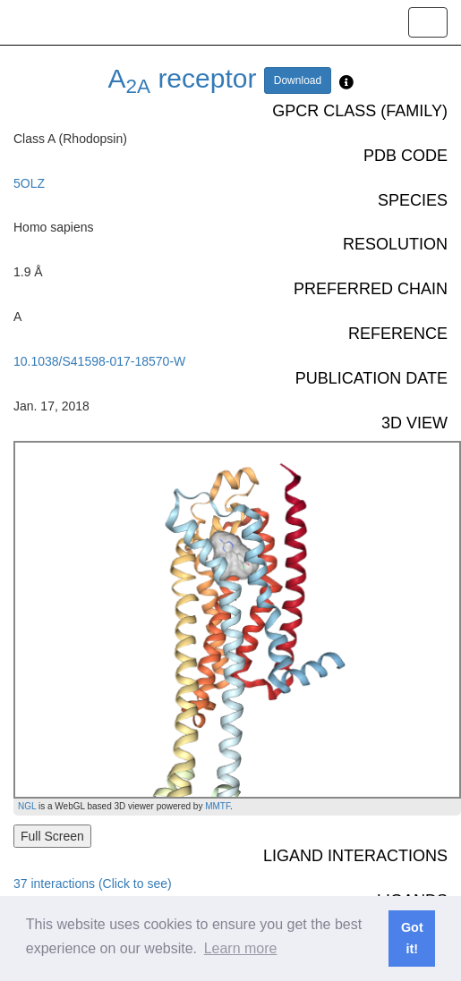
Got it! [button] (412, 938)
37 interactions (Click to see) (92, 883)
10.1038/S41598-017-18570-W (99, 361)
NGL (27, 806)
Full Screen (52, 836)
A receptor (182, 78)
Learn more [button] (240, 948)
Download (297, 80)
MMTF (217, 806)
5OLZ (29, 183)
